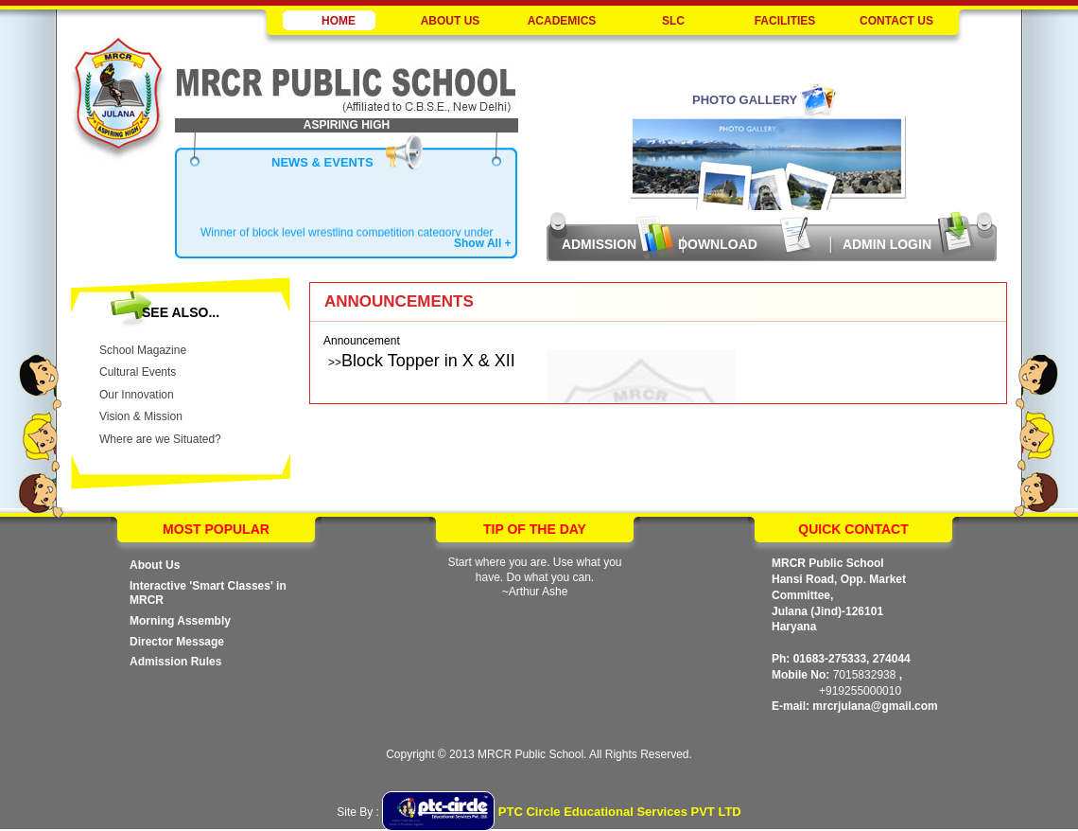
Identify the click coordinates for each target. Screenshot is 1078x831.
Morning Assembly (180, 621)
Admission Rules (175, 661)
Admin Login (887, 244)
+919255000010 (860, 691)
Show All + (483, 243)
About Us (155, 565)
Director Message (177, 641)
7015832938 (864, 674)
